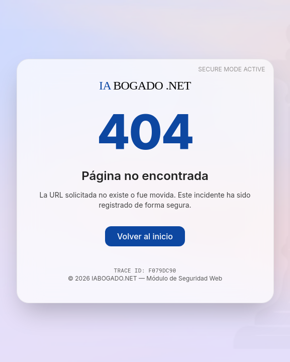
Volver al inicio (145, 236)
